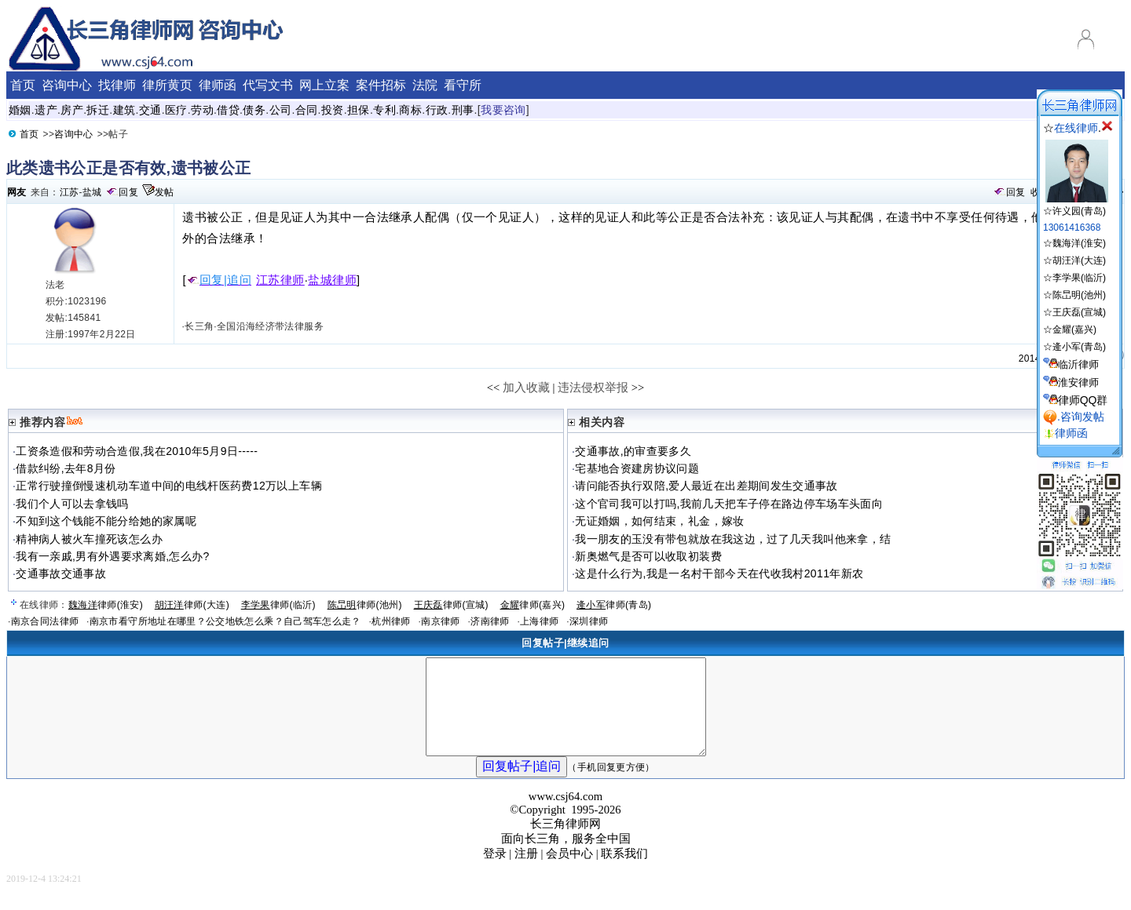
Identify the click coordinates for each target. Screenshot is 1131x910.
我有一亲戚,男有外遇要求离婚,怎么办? (112, 556)
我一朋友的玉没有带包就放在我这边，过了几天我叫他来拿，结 (733, 539)
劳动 (202, 110)
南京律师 (440, 621)
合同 (306, 110)
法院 (424, 85)
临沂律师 (1078, 364)
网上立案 (324, 85)
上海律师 (539, 621)
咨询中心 (67, 85)
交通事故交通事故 (61, 573)
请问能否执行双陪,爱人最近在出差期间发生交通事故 (706, 485)
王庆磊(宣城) (1079, 312)
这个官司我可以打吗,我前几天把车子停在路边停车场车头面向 (729, 503)
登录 (495, 872)
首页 (22, 85)
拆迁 (97, 110)
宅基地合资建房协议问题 (637, 468)
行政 (437, 110)
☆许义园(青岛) (1075, 205)
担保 (358, 110)
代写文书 (268, 85)
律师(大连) (192, 604)
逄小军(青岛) (1079, 346)
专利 (384, 110)
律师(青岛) (613, 604)
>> (638, 387)
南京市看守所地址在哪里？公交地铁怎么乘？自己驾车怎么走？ (225, 621)
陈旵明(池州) (1079, 294)
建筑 (124, 110)
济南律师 (489, 621)
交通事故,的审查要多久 (633, 451)
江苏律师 (280, 280)
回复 (128, 192)
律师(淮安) (105, 604)
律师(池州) (365, 604)
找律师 (117, 85)
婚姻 (20, 110)
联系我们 (624, 872)
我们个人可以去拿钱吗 (72, 503)
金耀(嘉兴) (1074, 329)
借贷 (228, 110)
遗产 (46, 110)
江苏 (69, 192)
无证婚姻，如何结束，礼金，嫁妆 (659, 521)
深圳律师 (588, 621)
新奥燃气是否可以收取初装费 (648, 556)
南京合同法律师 (45, 621)
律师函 (217, 85)
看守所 (462, 85)
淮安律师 (1078, 382)
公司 (280, 110)
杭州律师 (391, 621)
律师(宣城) (451, 604)
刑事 (463, 110)
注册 (526, 872)
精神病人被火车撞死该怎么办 (89, 539)
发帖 (164, 192)
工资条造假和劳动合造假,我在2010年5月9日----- (137, 451)
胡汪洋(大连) (1079, 260)
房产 (71, 110)
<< (493, 387)
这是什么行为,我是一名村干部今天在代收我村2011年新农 (719, 573)
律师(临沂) (278, 604)
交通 (150, 110)
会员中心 (569, 872)
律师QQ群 (1083, 400)
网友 (17, 192)
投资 (332, 110)
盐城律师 (332, 280)
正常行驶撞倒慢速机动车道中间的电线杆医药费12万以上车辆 (169, 485)
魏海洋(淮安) (1079, 243)
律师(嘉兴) (533, 604)
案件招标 (381, 85)
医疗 (176, 110)
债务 (254, 110)
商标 (410, 110)
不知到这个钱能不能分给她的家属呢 (106, 521)
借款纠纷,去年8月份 (65, 468)
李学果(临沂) (1079, 277)
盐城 (92, 192)
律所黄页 (167, 85)
